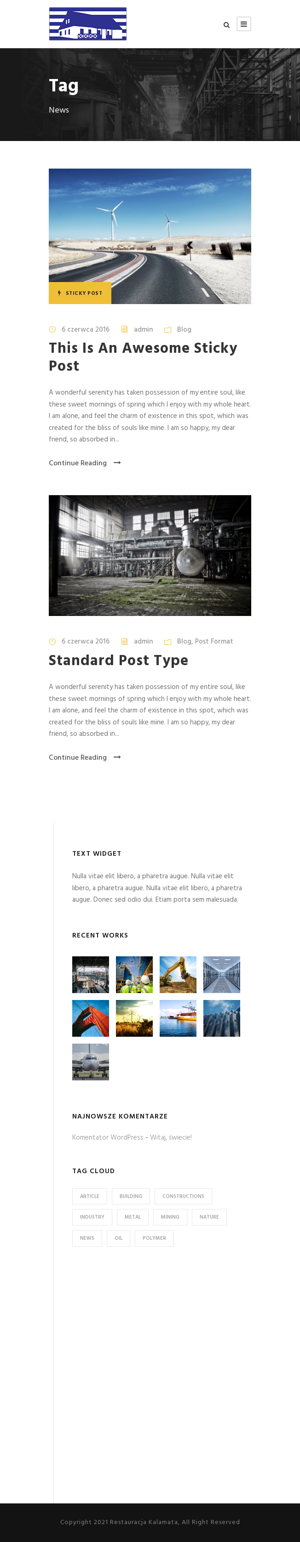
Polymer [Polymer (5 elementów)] (154, 1238)
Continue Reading (85, 463)
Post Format (214, 641)
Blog (184, 329)
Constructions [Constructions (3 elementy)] (183, 1196)
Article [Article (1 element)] (89, 1196)
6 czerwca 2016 (86, 329)
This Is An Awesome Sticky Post (143, 357)
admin (143, 329)
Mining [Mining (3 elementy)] (170, 1217)
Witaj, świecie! (171, 1137)
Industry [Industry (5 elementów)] (92, 1217)
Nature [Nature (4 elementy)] (209, 1217)
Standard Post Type (119, 661)
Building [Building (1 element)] (131, 1196)
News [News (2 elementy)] (87, 1238)
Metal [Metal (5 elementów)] (133, 1217)
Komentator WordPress (108, 1137)
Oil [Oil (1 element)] (118, 1238)
